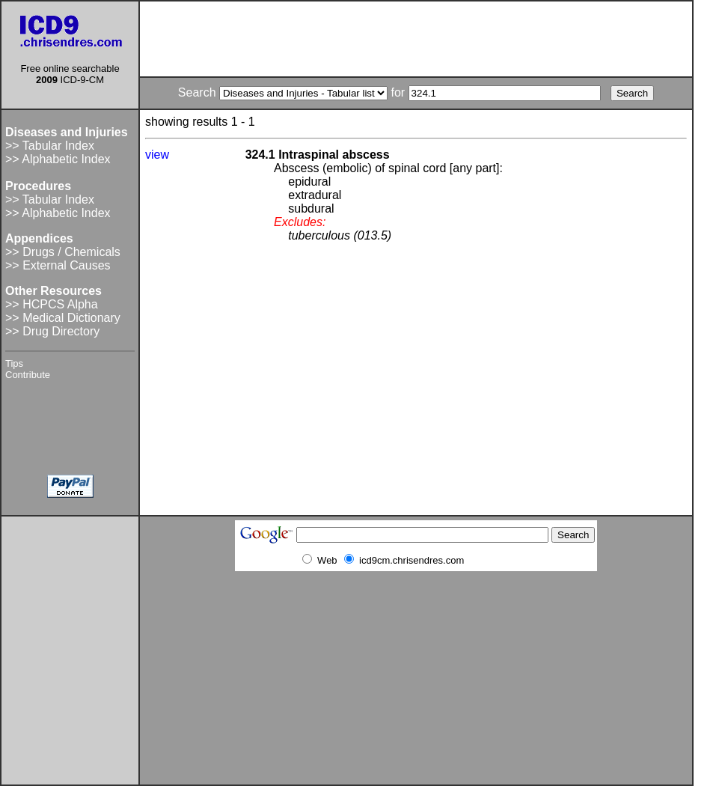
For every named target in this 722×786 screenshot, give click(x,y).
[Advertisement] (416, 39)
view (157, 154)
